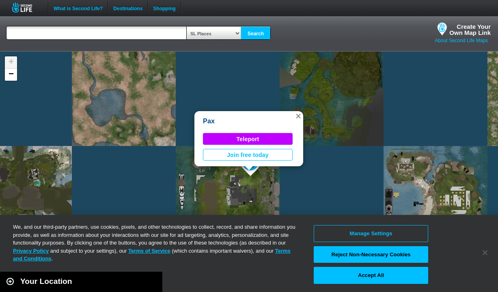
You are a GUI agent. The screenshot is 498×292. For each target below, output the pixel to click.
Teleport (248, 139)
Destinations (127, 8)
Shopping (164, 8)
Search (256, 33)
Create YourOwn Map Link (470, 29)
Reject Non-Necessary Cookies (371, 254)
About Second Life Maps (461, 40)
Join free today (248, 155)
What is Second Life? (78, 8)
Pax (209, 121)
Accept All (371, 275)
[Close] (485, 253)
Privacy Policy (31, 251)
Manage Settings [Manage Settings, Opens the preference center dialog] (370, 233)
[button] (298, 116)
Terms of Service (149, 251)
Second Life (26, 7)
